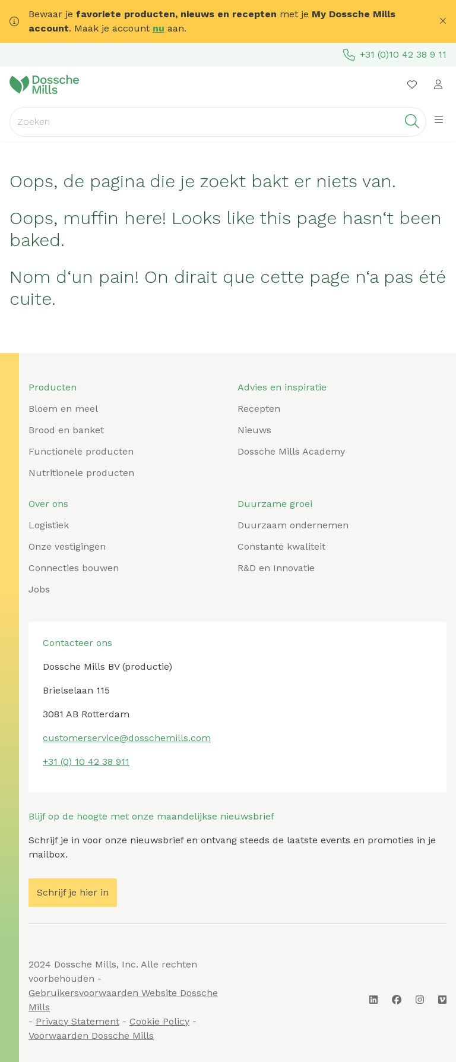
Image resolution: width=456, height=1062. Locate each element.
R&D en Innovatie (276, 567)
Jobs (39, 589)
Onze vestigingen (67, 546)
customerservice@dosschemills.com (127, 737)
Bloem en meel (63, 408)
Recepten (259, 408)
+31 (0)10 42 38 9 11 (394, 55)
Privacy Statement (77, 1021)
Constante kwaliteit (281, 546)
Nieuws (254, 430)
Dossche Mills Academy (291, 451)
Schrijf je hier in (73, 892)
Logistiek (48, 525)
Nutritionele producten (81, 472)
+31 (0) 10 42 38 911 (86, 761)
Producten (52, 387)
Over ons (48, 503)
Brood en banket (66, 430)
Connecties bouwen (73, 567)
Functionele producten (81, 451)
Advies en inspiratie (282, 387)
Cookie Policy (159, 1021)
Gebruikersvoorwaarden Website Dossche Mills (123, 1000)
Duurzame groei (275, 503)
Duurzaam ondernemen (293, 525)
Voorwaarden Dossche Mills (91, 1035)
